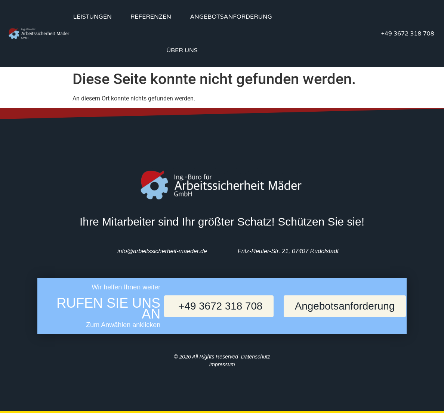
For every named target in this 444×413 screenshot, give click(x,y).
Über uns (182, 50)
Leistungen (92, 17)
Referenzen (150, 17)
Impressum (222, 364)
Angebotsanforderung (231, 17)
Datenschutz (255, 357)
